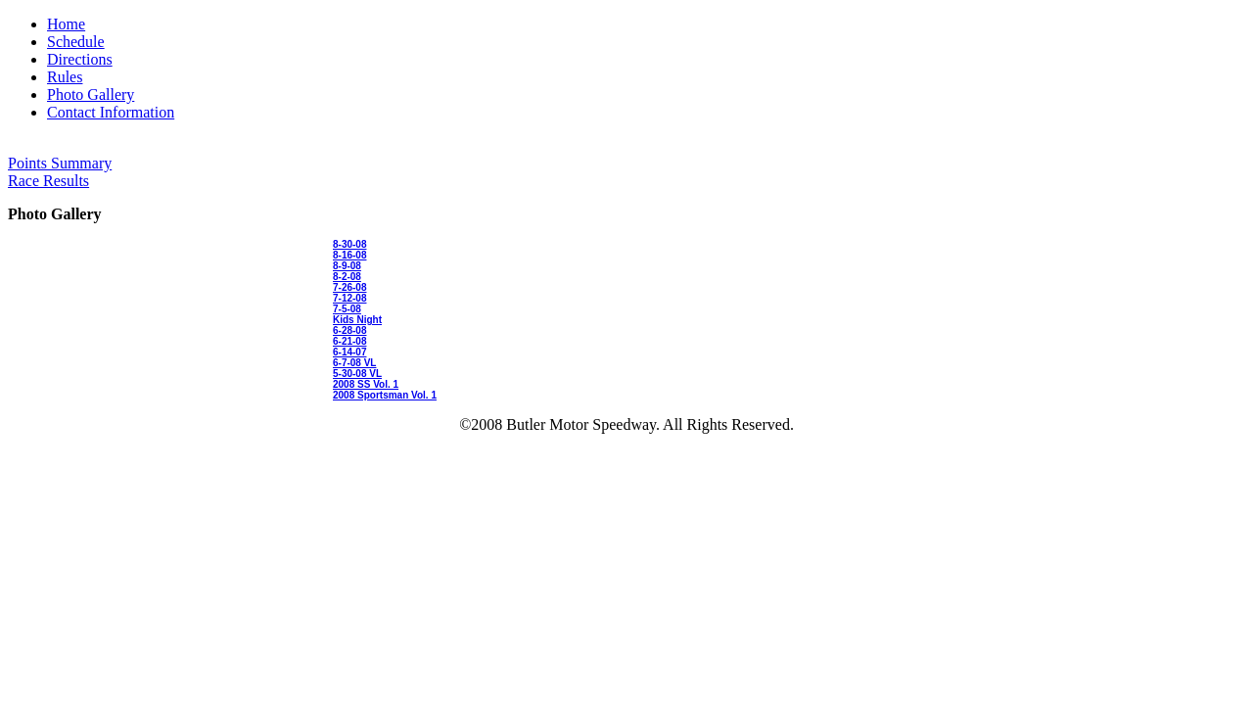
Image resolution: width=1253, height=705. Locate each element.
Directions (80, 59)
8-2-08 (347, 276)
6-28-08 (349, 330)
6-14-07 (349, 352)
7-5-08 (347, 309)
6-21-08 (349, 341)
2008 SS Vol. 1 (365, 384)
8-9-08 (347, 265)
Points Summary (60, 163)
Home (66, 24)
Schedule (76, 41)
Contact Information (110, 112)
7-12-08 (349, 298)
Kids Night (357, 319)
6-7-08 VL (354, 362)
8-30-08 (349, 244)
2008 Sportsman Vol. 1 (385, 395)
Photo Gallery (90, 94)
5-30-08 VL (357, 373)
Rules (64, 77)
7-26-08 (349, 287)
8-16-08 (349, 255)
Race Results (48, 180)
